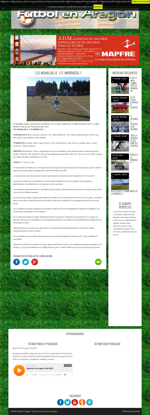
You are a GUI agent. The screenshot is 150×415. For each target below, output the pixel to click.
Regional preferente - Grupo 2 (119, 118)
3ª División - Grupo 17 (119, 80)
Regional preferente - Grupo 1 (119, 99)
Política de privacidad (131, 411)
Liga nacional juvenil (117, 156)
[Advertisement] (125, 282)
